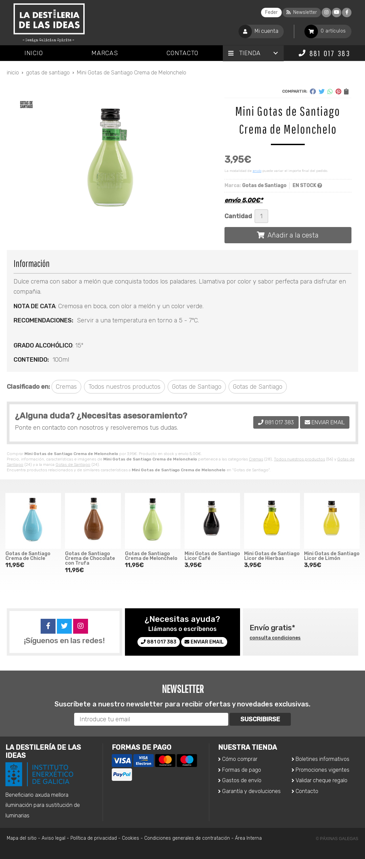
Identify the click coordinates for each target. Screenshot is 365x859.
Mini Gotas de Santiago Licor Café (212, 556)
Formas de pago (241, 770)
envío (257, 171)
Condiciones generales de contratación (187, 838)
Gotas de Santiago (73, 464)
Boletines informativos (322, 759)
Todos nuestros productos (299, 459)
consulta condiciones (275, 638)
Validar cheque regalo (321, 780)
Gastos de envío (241, 780)
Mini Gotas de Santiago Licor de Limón (332, 556)
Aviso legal (53, 838)
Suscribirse (260, 719)
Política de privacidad (93, 838)
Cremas (256, 459)
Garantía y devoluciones (251, 791)
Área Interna (248, 838)
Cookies (130, 838)
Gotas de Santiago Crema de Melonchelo (151, 556)
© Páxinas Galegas (337, 838)
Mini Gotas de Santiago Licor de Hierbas (272, 556)
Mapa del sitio (22, 838)
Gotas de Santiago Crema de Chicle (27, 556)
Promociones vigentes (322, 770)
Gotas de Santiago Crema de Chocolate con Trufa (90, 558)
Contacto (307, 791)
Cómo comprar (239, 759)
